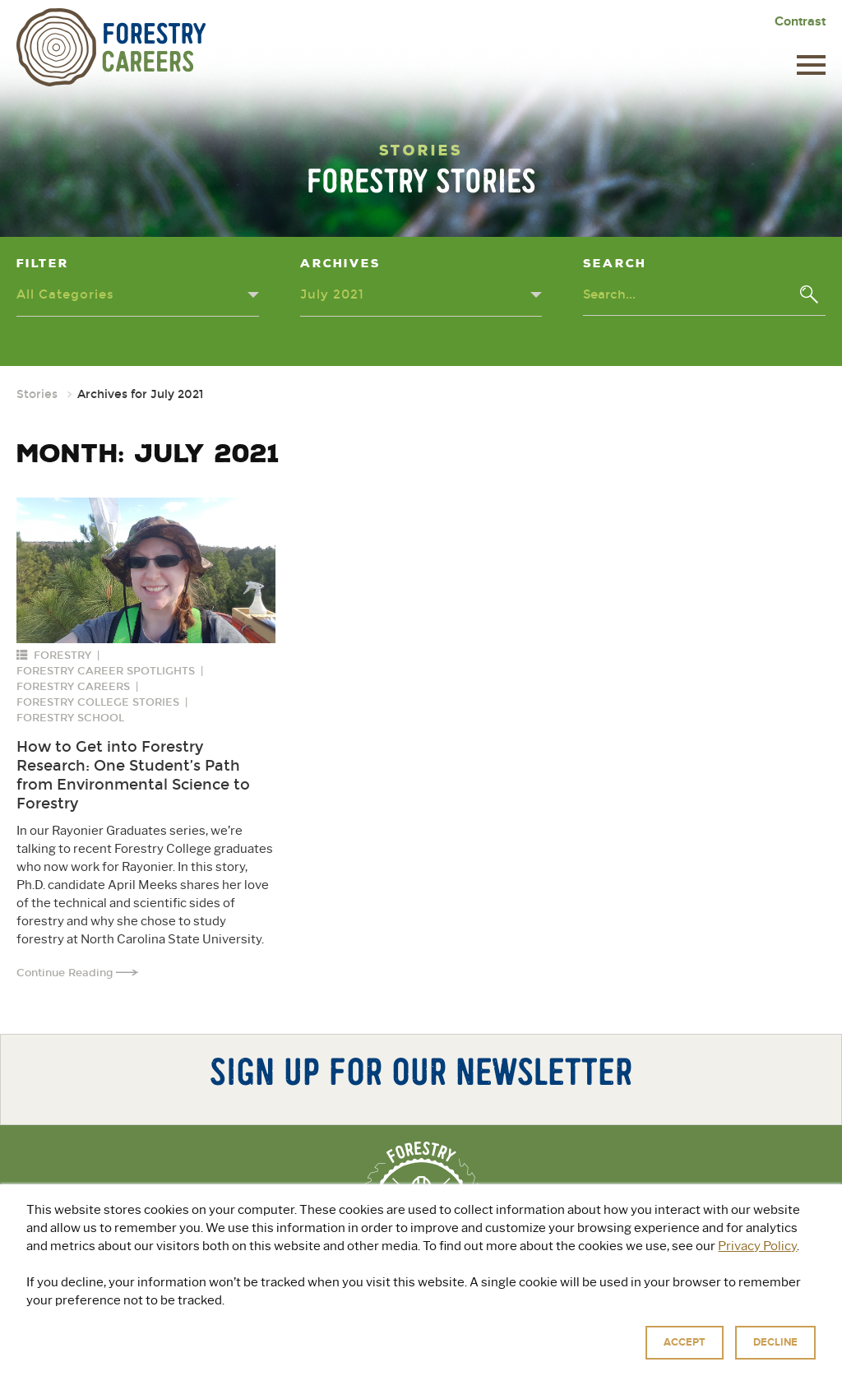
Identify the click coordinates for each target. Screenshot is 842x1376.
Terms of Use (510, 1359)
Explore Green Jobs (390, 1305)
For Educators (539, 1305)
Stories (37, 394)
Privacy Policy (433, 1359)
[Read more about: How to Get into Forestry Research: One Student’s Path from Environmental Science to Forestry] (145, 570)
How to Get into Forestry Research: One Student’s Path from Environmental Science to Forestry (133, 775)
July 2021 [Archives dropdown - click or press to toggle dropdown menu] (332, 294)
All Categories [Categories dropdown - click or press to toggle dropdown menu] (65, 294)
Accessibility (583, 1359)
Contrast (800, 21)
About (272, 1305)
